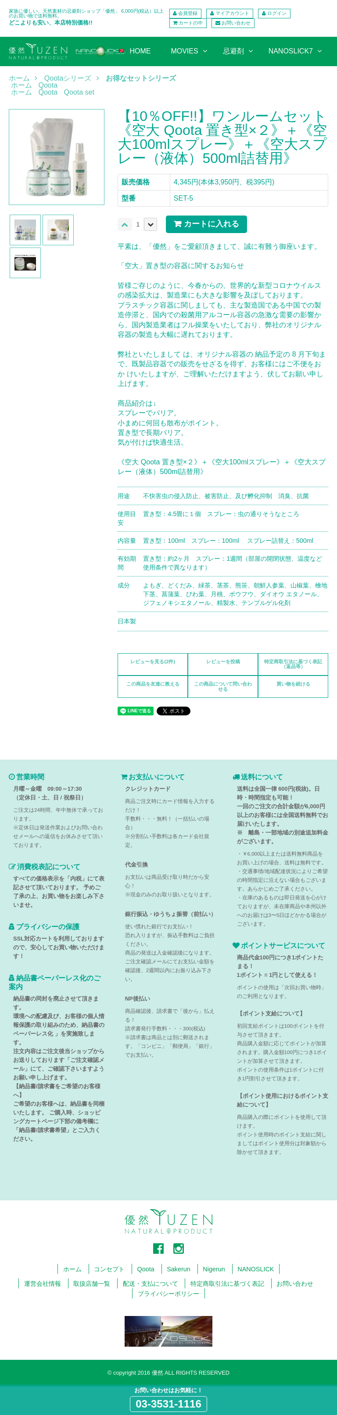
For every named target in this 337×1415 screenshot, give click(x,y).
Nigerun (214, 1269)
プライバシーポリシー (168, 1293)
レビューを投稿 (223, 661)
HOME (140, 51)
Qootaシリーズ (68, 78)
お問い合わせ (236, 22)
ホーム (19, 78)
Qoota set (79, 92)
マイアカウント (232, 13)
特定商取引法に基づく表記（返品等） (293, 664)
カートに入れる (211, 223)
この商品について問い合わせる (223, 686)
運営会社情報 (42, 1283)
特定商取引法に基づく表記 (227, 1283)
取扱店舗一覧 (91, 1283)
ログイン (277, 13)
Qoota (47, 85)
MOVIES (184, 51)
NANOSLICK (255, 1269)
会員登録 (187, 13)
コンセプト (109, 1269)
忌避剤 (233, 51)
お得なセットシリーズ (141, 78)
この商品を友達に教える (152, 683)
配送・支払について (150, 1283)
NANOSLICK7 (291, 51)
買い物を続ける (293, 683)
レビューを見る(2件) (152, 661)
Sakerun (178, 1269)
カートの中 (191, 22)
